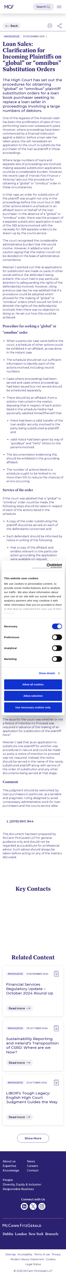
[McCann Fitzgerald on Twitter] (33, 1206)
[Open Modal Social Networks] (59, 25)
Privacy (56, 1254)
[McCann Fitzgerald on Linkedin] (24, 1206)
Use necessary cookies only (33, 707)
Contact (33, 1170)
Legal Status (33, 1264)
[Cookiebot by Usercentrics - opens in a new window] (47, 565)
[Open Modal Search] (43, 6)
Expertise (9, 1166)
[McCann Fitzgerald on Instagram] (41, 1206)
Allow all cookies (33, 684)
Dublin (8, 1234)
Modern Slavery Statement (27, 1259)
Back (14, 26)
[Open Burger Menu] (59, 6)
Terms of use (42, 1254)
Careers (32, 1166)
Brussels (51, 1234)
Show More (33, 1138)
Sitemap (10, 1254)
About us (9, 1161)
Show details (47, 673)
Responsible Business (18, 1189)
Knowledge (11, 1170)
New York (36, 1234)
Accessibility (25, 1254)
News (31, 1161)
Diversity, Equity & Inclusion (22, 1184)
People (8, 1180)
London (21, 1234)
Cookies (50, 1259)
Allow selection (33, 695)
